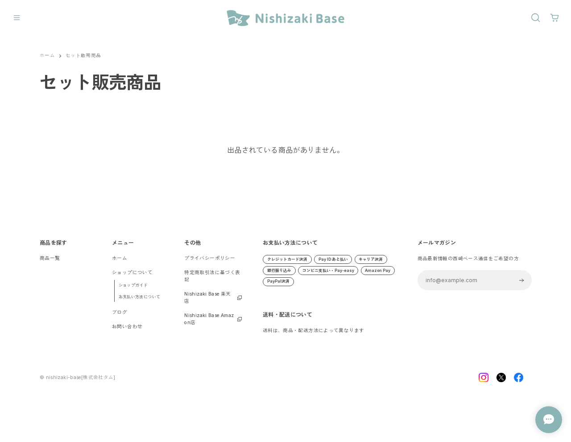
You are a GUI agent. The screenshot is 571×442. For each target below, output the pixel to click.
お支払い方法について (140, 296)
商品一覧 (50, 258)
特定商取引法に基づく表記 (212, 276)
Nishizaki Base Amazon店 (209, 319)
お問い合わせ (127, 326)
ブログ (119, 312)
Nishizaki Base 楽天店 (207, 297)
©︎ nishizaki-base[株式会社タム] (78, 381)
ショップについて (132, 272)
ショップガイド (133, 285)
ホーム (47, 55)
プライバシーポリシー (209, 258)
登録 (521, 280)
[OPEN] (535, 17)
